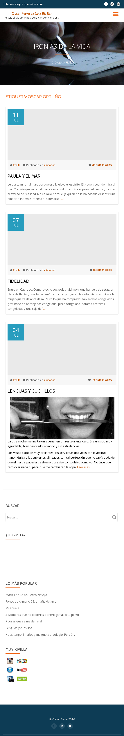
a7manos (50, 165)
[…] (62, 199)
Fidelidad (18, 281)
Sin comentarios (99, 165)
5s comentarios (99, 270)
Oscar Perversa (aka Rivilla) (31, 13)
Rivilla (17, 165)
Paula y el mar (24, 176)
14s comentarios (99, 380)
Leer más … (84, 467)
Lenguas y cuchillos (31, 391)
